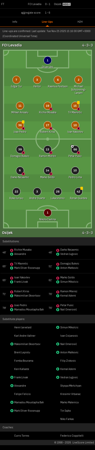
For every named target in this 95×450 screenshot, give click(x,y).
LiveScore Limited (83, 442)
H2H (80, 21)
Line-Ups (47, 21)
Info (14, 21)
